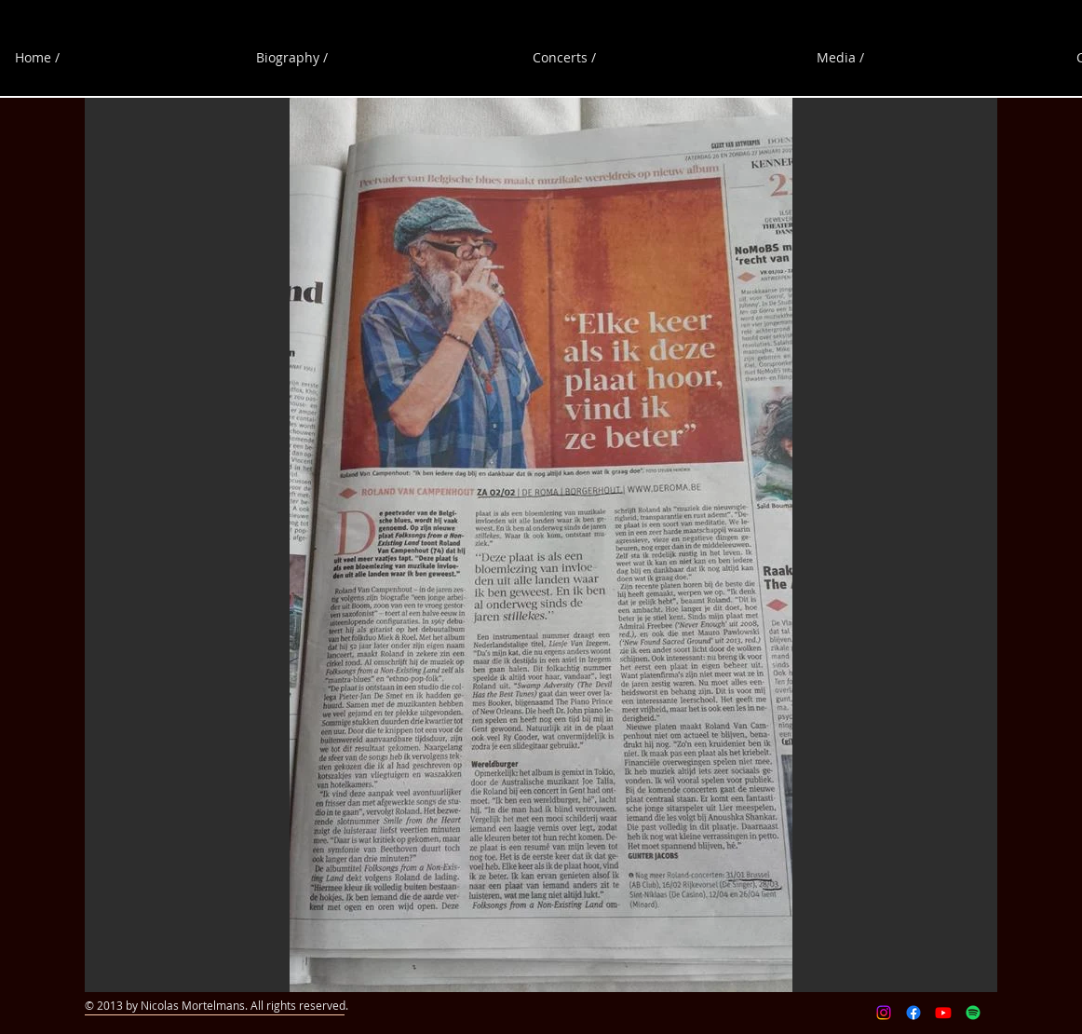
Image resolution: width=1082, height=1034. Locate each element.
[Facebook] (913, 1012)
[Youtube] (943, 1012)
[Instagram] (883, 1012)
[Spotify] (973, 1012)
